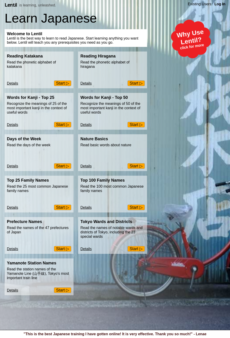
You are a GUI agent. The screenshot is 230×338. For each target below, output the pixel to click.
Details (12, 83)
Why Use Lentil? (192, 40)
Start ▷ (62, 83)
